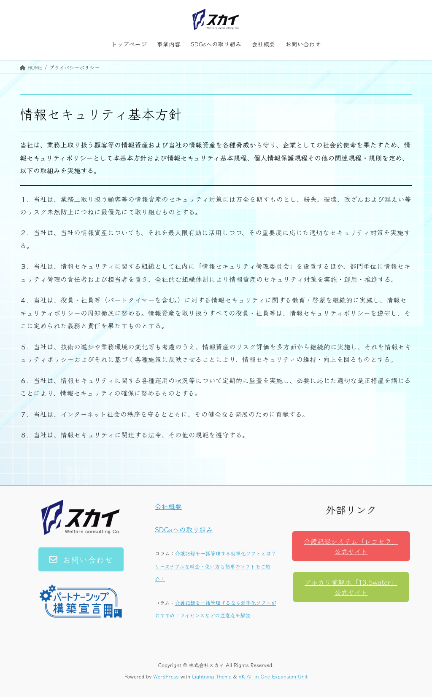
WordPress (165, 676)
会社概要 (168, 506)
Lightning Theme (211, 676)
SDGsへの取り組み (184, 529)
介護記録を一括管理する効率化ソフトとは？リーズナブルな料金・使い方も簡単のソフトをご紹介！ (215, 566)
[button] (81, 559)
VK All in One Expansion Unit (273, 676)
